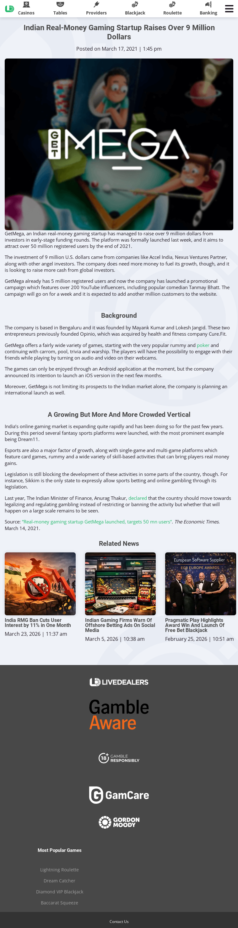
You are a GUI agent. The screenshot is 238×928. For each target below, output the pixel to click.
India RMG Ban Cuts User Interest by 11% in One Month (38, 623)
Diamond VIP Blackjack (59, 892)
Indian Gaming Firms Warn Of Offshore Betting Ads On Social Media (120, 625)
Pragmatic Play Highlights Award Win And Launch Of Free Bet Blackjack (194, 625)
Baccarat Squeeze (59, 903)
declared (137, 498)
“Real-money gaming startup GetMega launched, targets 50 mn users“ (97, 521)
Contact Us (119, 921)
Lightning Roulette (59, 870)
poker (203, 345)
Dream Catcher (59, 881)
